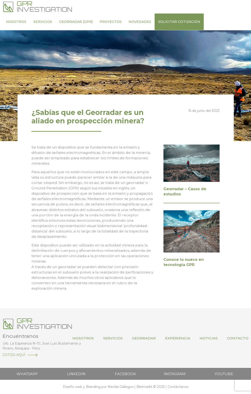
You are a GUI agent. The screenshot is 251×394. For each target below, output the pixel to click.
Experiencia (177, 338)
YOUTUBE (224, 374)
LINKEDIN (76, 374)
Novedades (140, 22)
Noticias (209, 338)
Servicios (42, 22)
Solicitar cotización (179, 22)
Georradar (144, 338)
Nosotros (16, 22)
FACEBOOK (125, 374)
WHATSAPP (27, 374)
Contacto (237, 338)
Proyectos (111, 22)
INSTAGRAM (175, 374)
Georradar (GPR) (76, 22)
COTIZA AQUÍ (14, 355)
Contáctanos (178, 387)
